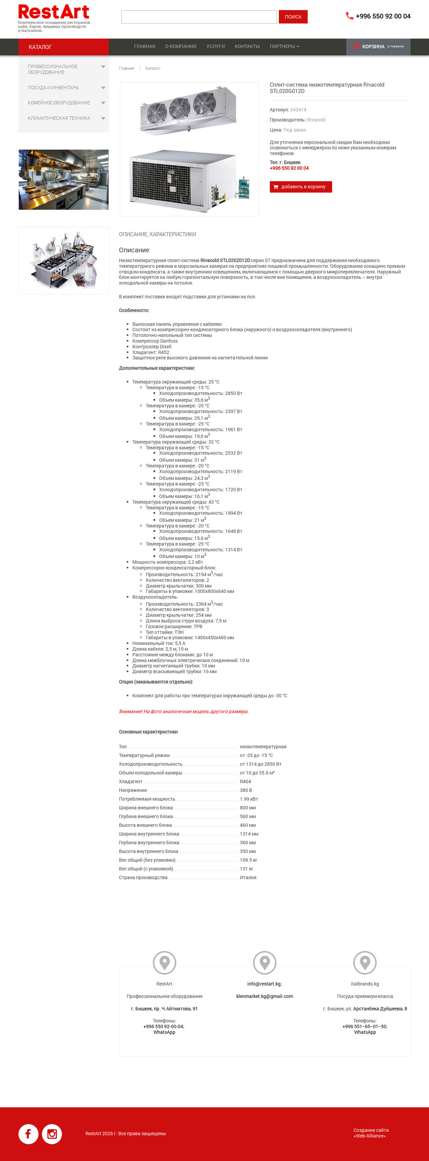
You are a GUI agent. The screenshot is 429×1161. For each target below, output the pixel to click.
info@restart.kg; (264, 983)
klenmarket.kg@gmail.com (264, 996)
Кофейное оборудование (59, 102)
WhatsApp (164, 1032)
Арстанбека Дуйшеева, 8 (380, 1008)
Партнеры (282, 46)
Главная (144, 46)
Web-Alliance (369, 1135)
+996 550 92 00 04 (383, 15)
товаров (378, 46)
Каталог (153, 68)
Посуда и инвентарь (53, 87)
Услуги (215, 46)
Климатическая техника (59, 118)
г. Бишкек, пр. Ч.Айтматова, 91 (164, 1008)
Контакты (247, 46)
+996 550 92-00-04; (163, 1026)
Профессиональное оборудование (52, 69)
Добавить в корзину (303, 186)
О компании (180, 46)
